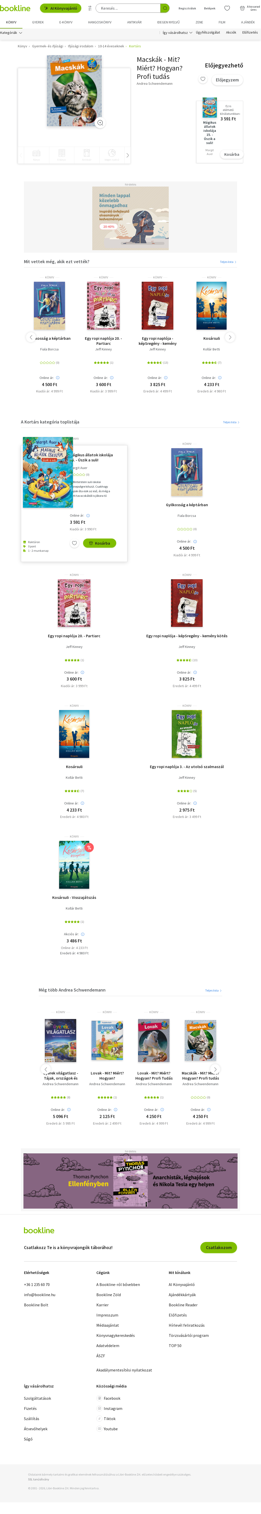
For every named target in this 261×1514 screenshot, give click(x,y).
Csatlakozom (219, 1247)
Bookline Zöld (108, 1294)
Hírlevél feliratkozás (187, 1325)
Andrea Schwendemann (61, 1084)
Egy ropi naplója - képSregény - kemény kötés (158, 341)
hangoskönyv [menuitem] (99, 22)
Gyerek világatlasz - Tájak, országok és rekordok (60, 1076)
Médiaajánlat (107, 1325)
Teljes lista (228, 262)
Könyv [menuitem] (11, 22)
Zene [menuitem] (199, 22)
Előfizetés (250, 33)
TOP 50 (175, 1345)
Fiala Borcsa (49, 349)
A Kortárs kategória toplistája (50, 422)
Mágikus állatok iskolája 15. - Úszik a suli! (91, 457)
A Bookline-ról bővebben (118, 1284)
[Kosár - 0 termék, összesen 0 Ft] (250, 8)
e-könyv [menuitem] (65, 22)
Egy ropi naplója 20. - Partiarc (103, 341)
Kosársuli (211, 338)
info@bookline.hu (39, 1294)
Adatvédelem (107, 1345)
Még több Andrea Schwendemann (72, 990)
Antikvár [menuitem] (134, 22)
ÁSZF (100, 1356)
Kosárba (231, 154)
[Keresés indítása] (164, 8)
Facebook (108, 1398)
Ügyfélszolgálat (208, 33)
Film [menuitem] (222, 22)
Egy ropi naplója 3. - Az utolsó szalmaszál (187, 766)
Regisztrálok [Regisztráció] (187, 8)
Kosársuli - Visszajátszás (74, 897)
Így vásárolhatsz (175, 32)
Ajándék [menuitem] (248, 22)
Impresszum (107, 1315)
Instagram (109, 1408)
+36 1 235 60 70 (37, 1284)
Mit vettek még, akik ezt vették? (56, 261)
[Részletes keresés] (90, 8)
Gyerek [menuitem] (38, 22)
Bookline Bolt (36, 1305)
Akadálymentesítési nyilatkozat (124, 1370)
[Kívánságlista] (227, 8)
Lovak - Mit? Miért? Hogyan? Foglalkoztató (107, 1076)
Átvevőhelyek (35, 1428)
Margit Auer (78, 468)
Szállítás (31, 1418)
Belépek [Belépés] (209, 8)
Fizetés (30, 1408)
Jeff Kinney (103, 349)
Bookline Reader (183, 1305)
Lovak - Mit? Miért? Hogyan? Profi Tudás (154, 1076)
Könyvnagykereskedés (115, 1335)
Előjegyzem (227, 80)
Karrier (102, 1305)
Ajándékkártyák (182, 1294)
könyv (49, 277)
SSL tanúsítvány (38, 1479)
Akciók (231, 33)
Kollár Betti (211, 349)
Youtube (107, 1429)
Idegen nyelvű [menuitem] (168, 22)
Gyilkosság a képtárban (50, 338)
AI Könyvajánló (60, 8)
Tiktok (105, 1419)
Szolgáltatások (37, 1398)
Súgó (28, 1438)
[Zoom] (100, 123)
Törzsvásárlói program (189, 1335)
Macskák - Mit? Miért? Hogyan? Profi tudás (200, 1076)
